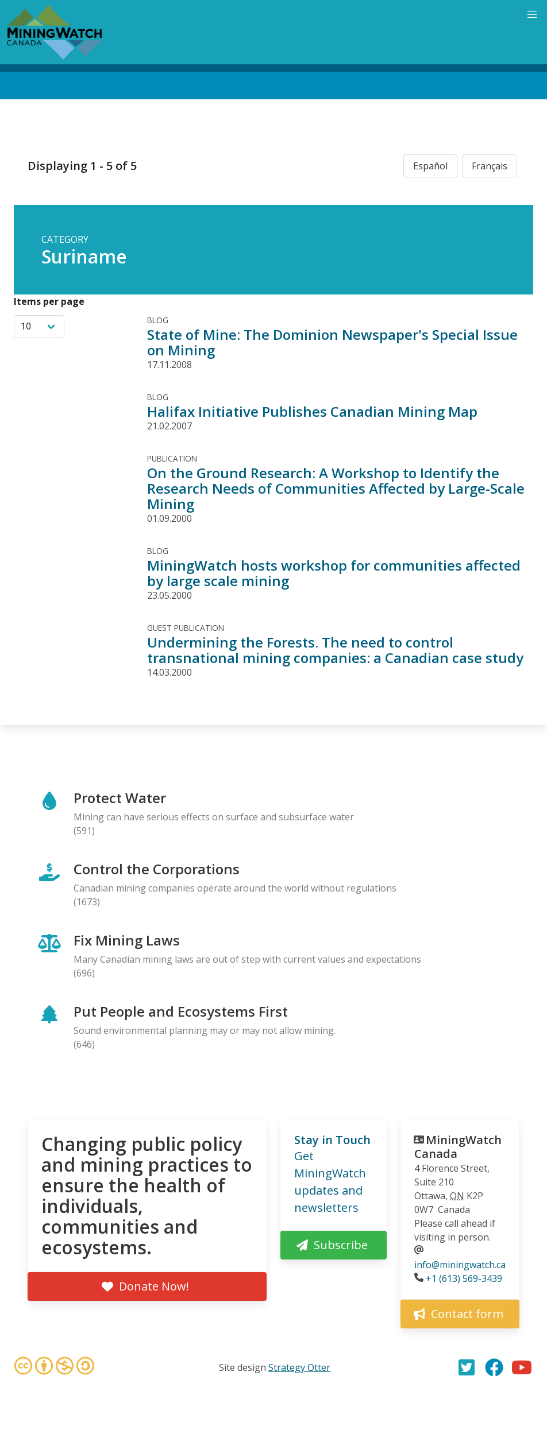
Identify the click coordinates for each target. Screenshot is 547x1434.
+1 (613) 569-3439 (464, 1278)
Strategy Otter (299, 1367)
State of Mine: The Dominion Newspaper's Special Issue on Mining (332, 342)
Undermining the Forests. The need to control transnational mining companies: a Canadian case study (335, 650)
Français (489, 166)
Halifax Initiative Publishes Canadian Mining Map (312, 411)
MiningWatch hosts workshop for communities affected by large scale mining (334, 573)
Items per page (49, 301)
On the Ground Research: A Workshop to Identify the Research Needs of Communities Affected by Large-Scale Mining (336, 488)
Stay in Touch (332, 1140)
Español (430, 166)
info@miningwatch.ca (460, 1264)
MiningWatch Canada (458, 1146)
